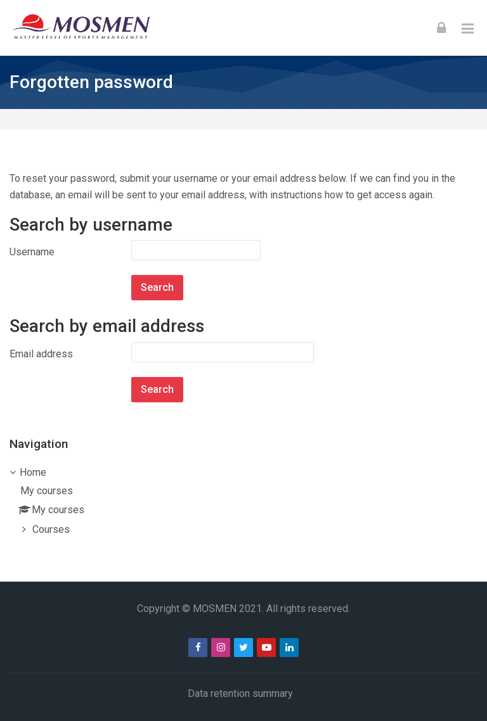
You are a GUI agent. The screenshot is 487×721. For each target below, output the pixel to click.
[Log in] (441, 28)
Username (32, 252)
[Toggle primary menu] (467, 28)
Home (33, 472)
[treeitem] (243, 501)
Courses (51, 529)
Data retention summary (240, 693)
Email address (41, 354)
